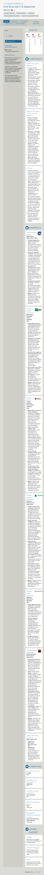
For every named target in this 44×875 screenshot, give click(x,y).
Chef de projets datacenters (30, 497)
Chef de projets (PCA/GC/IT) (30, 311)
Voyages (29, 837)
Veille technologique (32, 848)
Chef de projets (28, 399)
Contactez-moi (11, 41)
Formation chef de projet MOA (32, 792)
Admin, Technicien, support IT (32, 737)
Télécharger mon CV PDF (36, 22)
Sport (28, 859)
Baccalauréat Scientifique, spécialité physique (33, 815)
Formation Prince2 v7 (33, 771)
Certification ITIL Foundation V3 (31, 781)
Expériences (35, 227)
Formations (35, 766)
